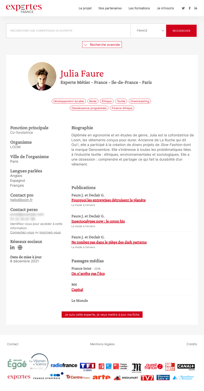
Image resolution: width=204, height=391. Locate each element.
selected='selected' (148, 30)
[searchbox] (68, 31)
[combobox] (69, 31)
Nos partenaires (110, 8)
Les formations (139, 8)
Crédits (192, 344)
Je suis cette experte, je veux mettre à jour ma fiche (102, 315)
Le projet (85, 8)
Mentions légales (102, 344)
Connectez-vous (22, 232)
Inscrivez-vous (50, 232)
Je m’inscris (165, 8)
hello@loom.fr (21, 200)
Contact (12, 344)
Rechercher (181, 30)
